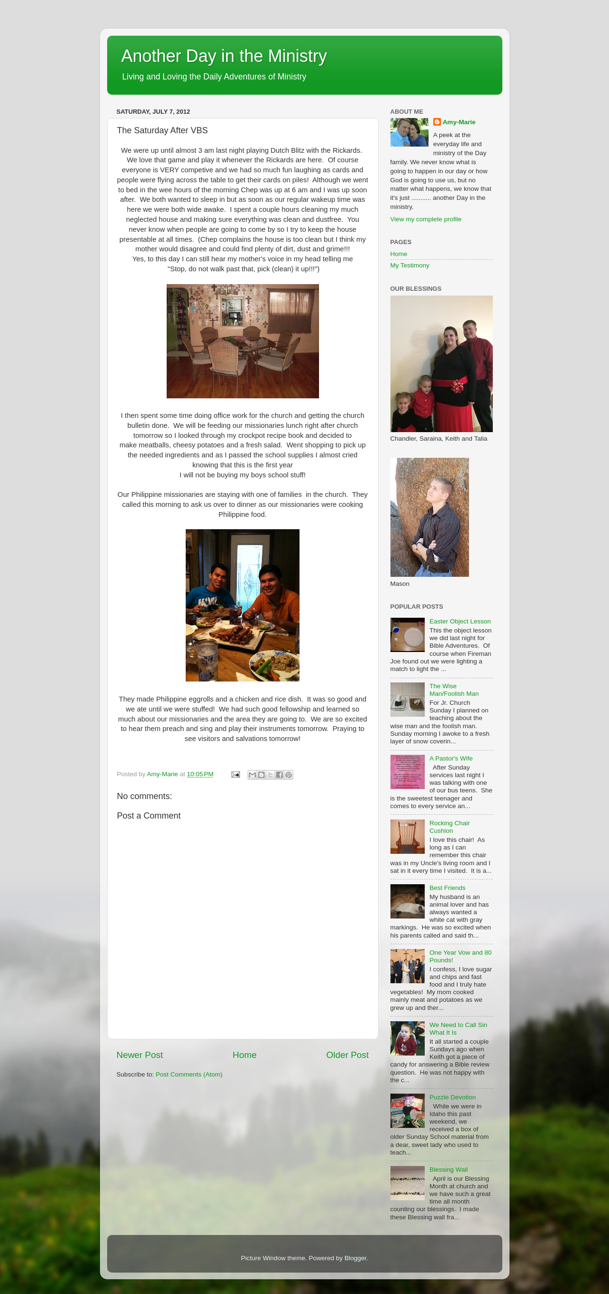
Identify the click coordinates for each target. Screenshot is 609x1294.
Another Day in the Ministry (224, 56)
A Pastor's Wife (451, 758)
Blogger (356, 1258)
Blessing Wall (448, 1169)
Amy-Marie (459, 122)
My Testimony (409, 265)
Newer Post (140, 1055)
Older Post (347, 1055)
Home (245, 1055)
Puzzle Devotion (452, 1097)
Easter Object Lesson (460, 621)
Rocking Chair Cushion (449, 827)
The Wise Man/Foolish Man (454, 689)
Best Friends (447, 887)
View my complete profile (426, 219)
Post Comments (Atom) (189, 1074)
